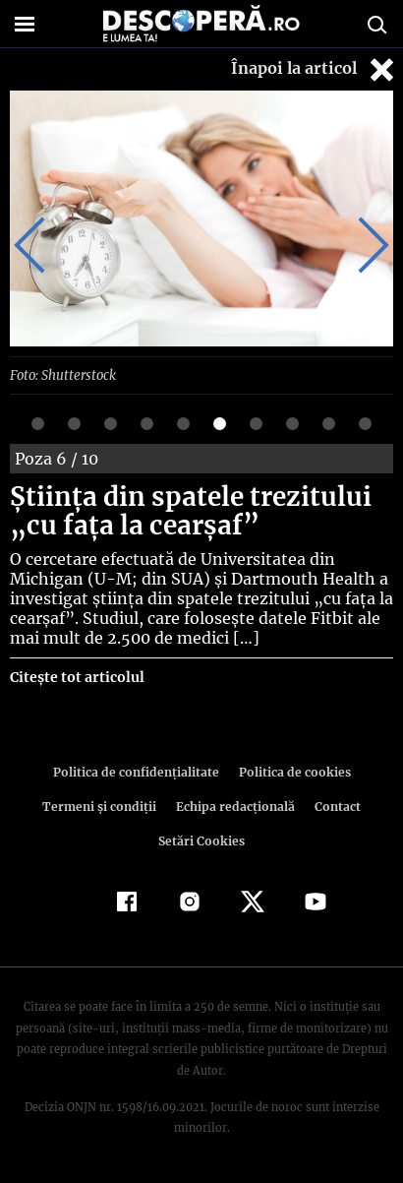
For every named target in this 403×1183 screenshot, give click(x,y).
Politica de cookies (291, 771)
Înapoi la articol (314, 69)
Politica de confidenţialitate (138, 771)
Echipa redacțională (234, 805)
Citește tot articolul (76, 676)
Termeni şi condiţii (101, 805)
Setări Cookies (201, 840)
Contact (334, 805)
